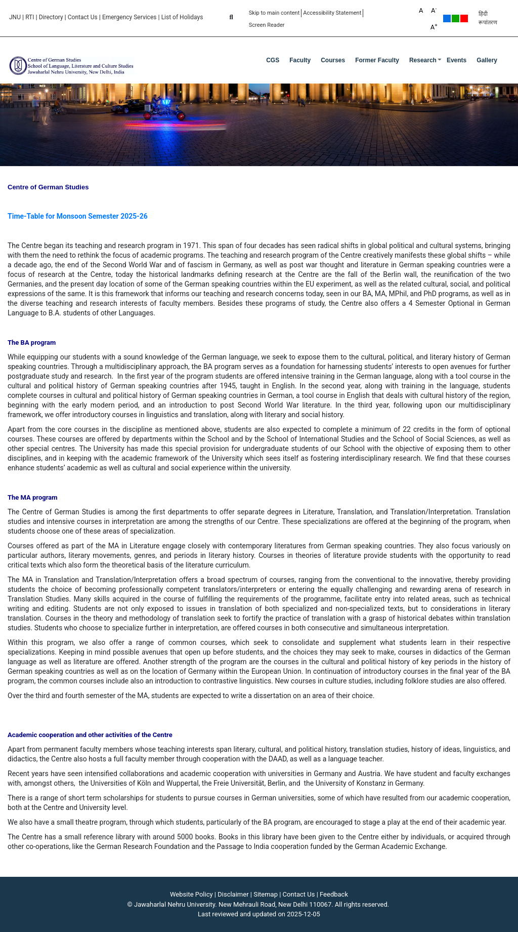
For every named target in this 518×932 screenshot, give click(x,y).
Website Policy (191, 894)
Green (455, 18)
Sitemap (265, 894)
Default (447, 18)
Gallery (487, 60)
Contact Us (83, 17)
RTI (29, 17)
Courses (333, 60)
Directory (51, 17)
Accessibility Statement (332, 13)
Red (464, 18)
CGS (272, 60)
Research (423, 60)
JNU (15, 17)
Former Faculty (377, 60)
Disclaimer (233, 894)
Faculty (300, 60)
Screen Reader (267, 25)
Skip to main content (274, 13)
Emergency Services (129, 17)
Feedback (334, 894)
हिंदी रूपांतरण (488, 18)
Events (456, 60)
